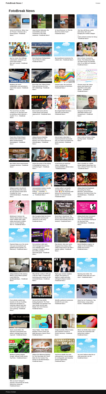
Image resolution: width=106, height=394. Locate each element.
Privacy (8, 392)
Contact (98, 3)
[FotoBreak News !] (14, 3)
